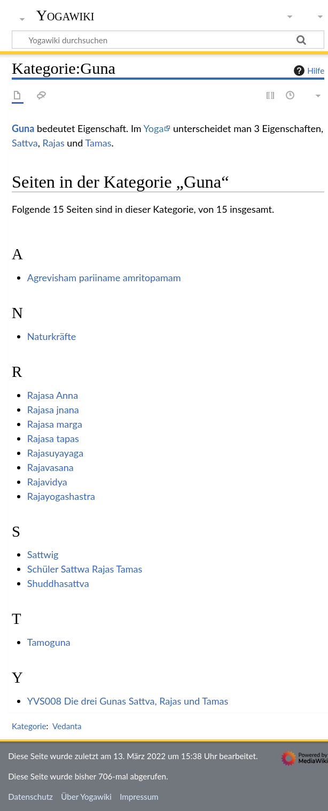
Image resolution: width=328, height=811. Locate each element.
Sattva (25, 143)
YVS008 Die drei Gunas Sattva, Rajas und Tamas (127, 701)
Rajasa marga (54, 424)
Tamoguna (49, 642)
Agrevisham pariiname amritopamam (104, 277)
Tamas (98, 143)
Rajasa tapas (53, 438)
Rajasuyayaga (55, 453)
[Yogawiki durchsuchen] (168, 39)
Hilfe (307, 70)
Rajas (54, 143)
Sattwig (43, 554)
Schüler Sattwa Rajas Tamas (85, 569)
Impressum (139, 796)
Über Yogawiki (86, 796)
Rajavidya (47, 482)
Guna (23, 128)
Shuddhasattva (58, 583)
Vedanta (67, 726)
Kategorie (29, 726)
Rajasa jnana (53, 409)
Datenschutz (30, 796)
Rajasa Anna (52, 395)
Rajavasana (50, 467)
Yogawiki (65, 15)
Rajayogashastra (61, 496)
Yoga (154, 128)
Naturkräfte (51, 336)
